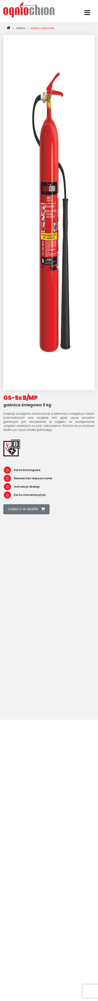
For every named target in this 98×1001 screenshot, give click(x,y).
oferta (20, 28)
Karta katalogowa (22, 470)
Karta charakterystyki (25, 495)
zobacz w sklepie (26, 509)
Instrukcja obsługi (22, 486)
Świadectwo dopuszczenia (28, 478)
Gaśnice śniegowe (42, 28)
